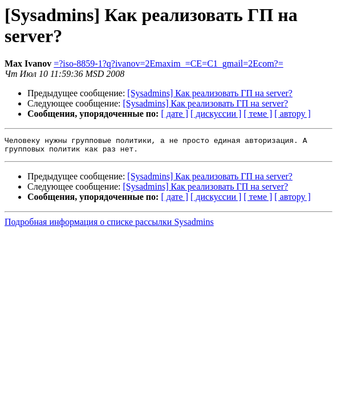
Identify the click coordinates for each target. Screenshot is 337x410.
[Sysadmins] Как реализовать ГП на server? (210, 93)
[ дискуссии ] (215, 113)
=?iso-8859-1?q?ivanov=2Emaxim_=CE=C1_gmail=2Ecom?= (168, 63)
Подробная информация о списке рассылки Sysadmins (109, 225)
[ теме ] (257, 113)
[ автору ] (292, 113)
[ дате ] (174, 113)
